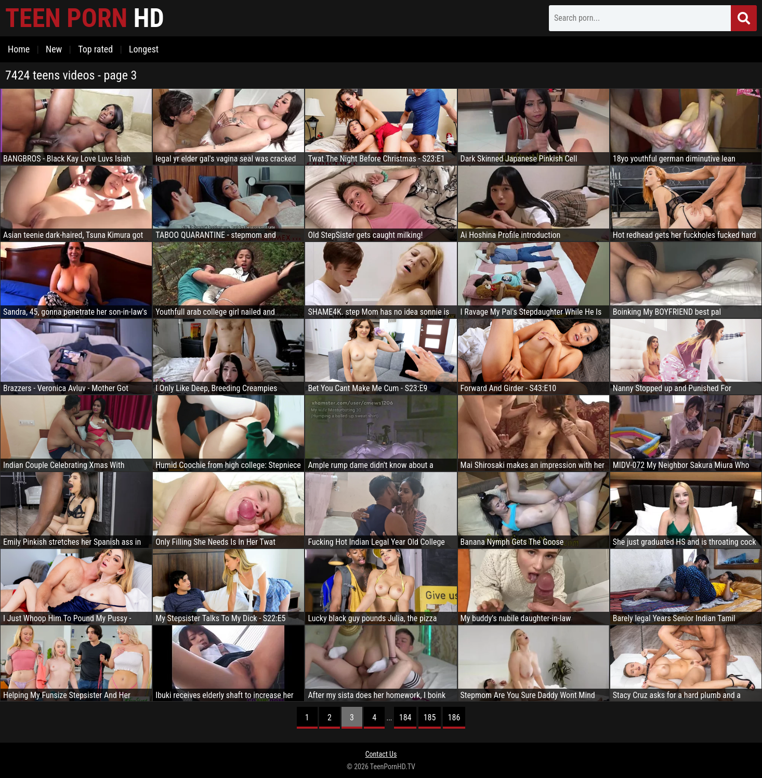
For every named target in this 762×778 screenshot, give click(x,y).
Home (19, 49)
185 (430, 717)
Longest (144, 49)
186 (454, 717)
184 (405, 717)
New (54, 49)
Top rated (95, 49)
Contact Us (381, 754)
